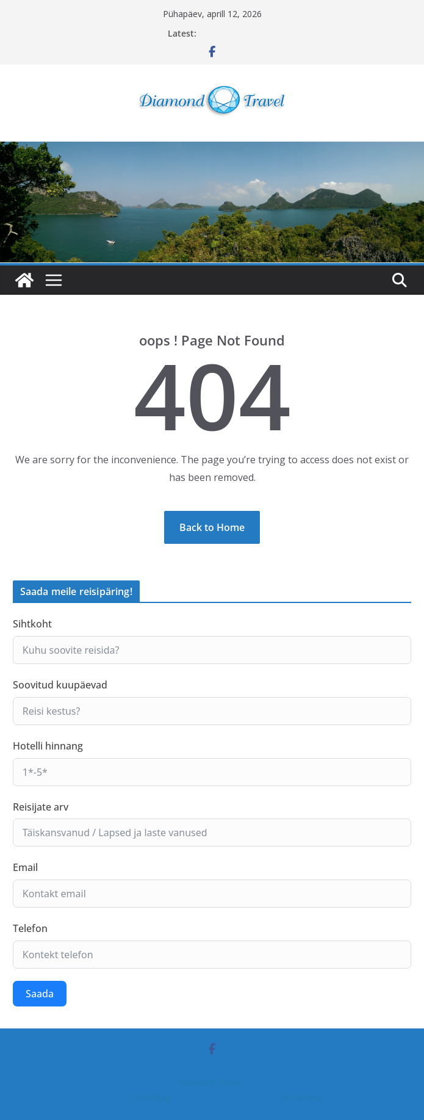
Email (25, 867)
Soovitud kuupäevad (60, 685)
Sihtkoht (32, 623)
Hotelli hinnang (48, 746)
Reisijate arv (40, 807)
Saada (40, 993)
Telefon (30, 928)
